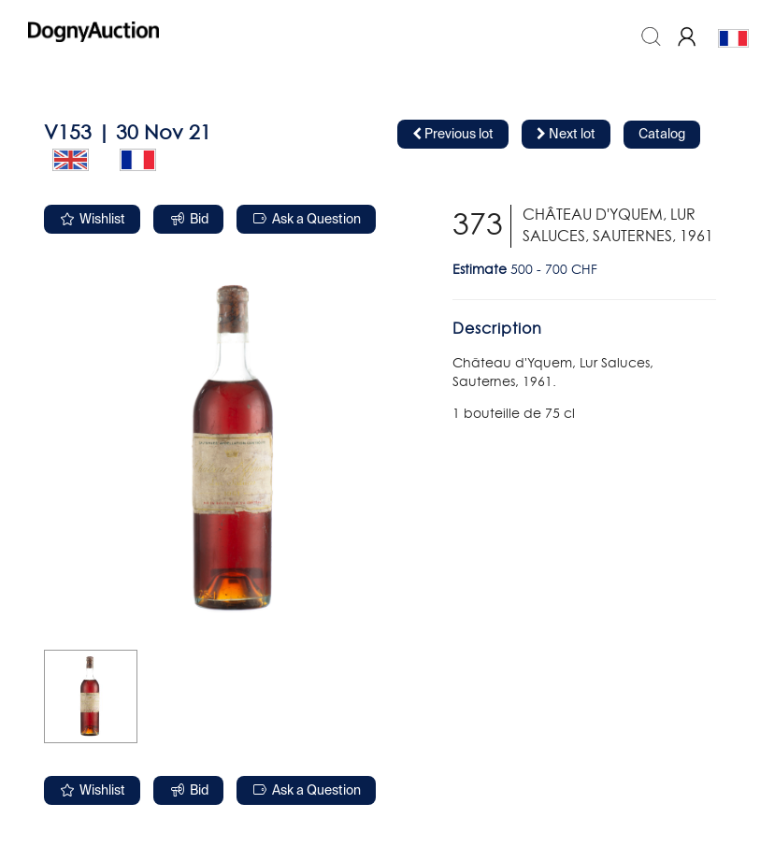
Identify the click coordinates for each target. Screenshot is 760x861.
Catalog (661, 134)
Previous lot (453, 134)
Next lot (566, 134)
